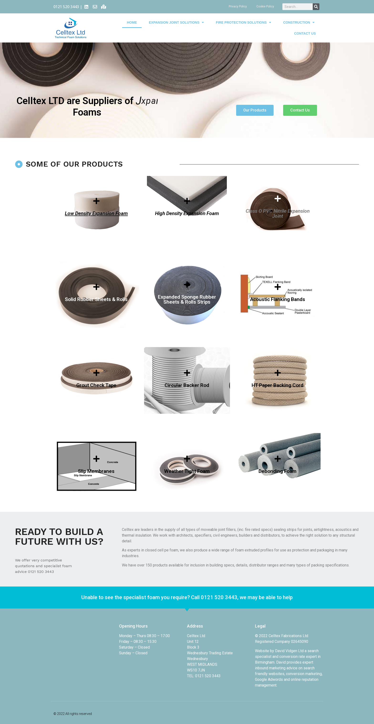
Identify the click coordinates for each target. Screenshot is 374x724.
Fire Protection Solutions (243, 20)
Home (132, 19)
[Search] (316, 6)
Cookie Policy (265, 6)
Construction (299, 20)
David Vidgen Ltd (289, 651)
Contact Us (305, 30)
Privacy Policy (238, 6)
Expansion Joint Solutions (176, 20)
